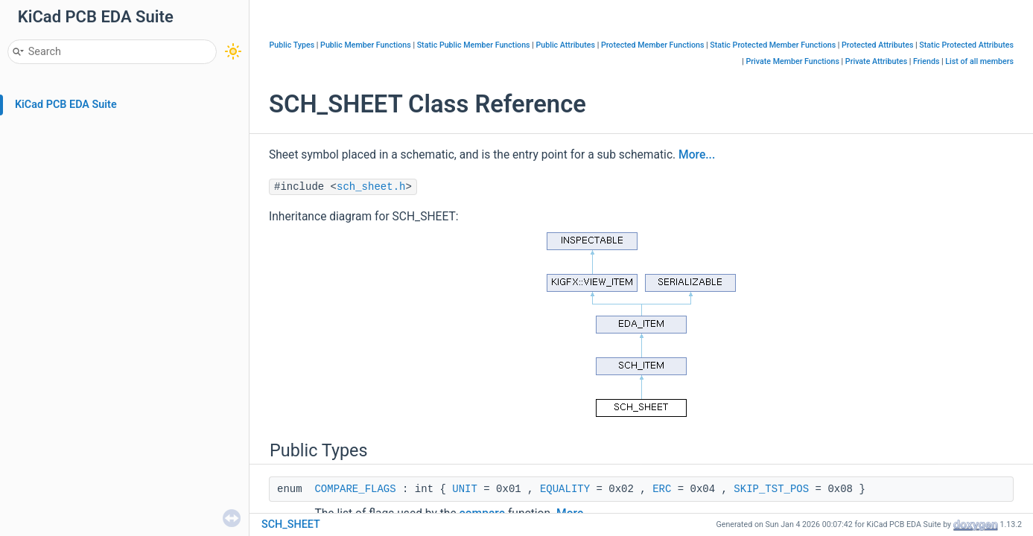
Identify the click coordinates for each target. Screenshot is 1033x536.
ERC (661, 489)
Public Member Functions (365, 45)
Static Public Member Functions (473, 45)
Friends (926, 61)
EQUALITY (565, 489)
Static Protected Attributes (966, 45)
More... (696, 155)
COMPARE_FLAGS (354, 489)
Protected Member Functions (653, 45)
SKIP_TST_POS (771, 489)
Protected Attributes (877, 45)
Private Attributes (876, 61)
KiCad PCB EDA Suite (66, 104)
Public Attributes (565, 45)
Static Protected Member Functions (773, 45)
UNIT (464, 489)
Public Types (292, 45)
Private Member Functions (792, 61)
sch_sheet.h (371, 187)
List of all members (979, 61)
